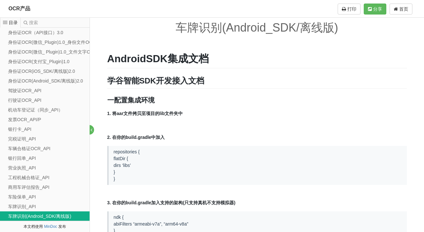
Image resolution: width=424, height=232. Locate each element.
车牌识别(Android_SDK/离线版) (39, 216)
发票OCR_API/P (24, 119)
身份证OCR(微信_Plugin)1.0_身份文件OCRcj (53, 42)
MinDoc (50, 226)
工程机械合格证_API (28, 177)
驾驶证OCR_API (24, 90)
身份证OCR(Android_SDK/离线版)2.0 (45, 80)
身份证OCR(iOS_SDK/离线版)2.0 (41, 71)
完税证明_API (22, 138)
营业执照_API (22, 167)
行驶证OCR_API (24, 100)
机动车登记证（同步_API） (35, 109)
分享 (375, 9)
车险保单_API (22, 196)
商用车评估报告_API (28, 187)
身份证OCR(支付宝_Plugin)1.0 (39, 61)
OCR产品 (19, 8)
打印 (349, 9)
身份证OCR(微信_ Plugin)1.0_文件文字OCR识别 (57, 51)
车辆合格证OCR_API (29, 148)
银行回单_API (22, 158)
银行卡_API (19, 129)
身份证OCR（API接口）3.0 (35, 32)
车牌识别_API (22, 206)
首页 (401, 9)
